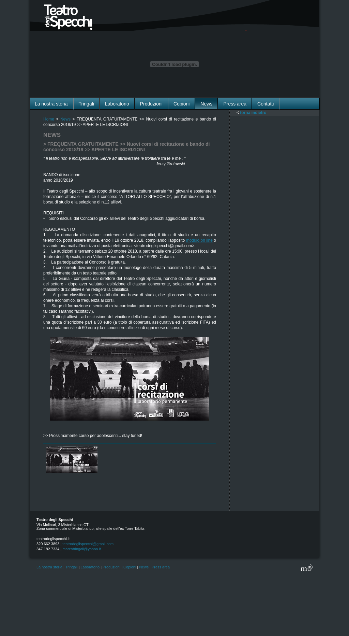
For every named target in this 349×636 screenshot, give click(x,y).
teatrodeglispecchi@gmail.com (87, 544)
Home (48, 119)
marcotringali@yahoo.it (81, 549)
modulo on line (199, 240)
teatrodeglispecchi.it (53, 539)
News (65, 119)
